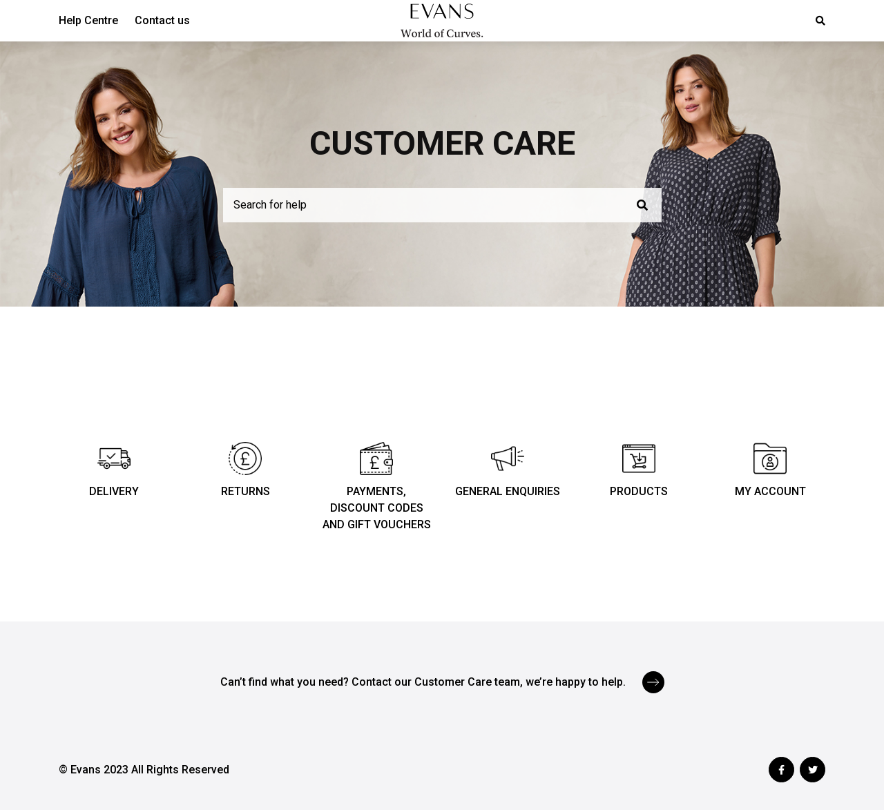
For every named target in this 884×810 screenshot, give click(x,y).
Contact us (162, 20)
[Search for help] (442, 205)
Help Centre (88, 20)
